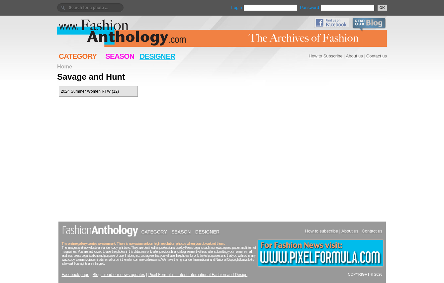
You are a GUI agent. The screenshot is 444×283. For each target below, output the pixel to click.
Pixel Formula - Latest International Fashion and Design (197, 274)
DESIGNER (157, 56)
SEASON (119, 56)
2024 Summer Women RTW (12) (90, 91)
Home (64, 66)
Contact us (376, 55)
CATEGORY (78, 56)
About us (354, 55)
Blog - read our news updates (119, 274)
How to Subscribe (326, 55)
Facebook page (75, 274)
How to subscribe (321, 231)
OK (382, 8)
